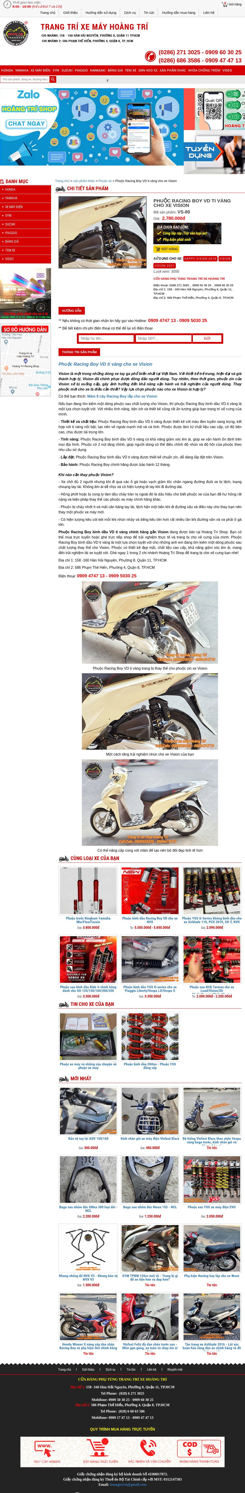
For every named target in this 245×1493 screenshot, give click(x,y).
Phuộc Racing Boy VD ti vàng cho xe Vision (105, 364)
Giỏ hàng (235, 4)
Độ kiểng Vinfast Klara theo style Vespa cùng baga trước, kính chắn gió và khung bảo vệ (212, 1142)
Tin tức (149, 12)
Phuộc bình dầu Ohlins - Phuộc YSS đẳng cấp (150, 1066)
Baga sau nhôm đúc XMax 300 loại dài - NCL (88, 1209)
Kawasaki (97, 70)
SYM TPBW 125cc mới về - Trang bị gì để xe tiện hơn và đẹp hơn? (150, 1278)
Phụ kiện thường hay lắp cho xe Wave (211, 1276)
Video (227, 70)
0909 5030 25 (193, 320)
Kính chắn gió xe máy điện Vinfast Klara (150, 1138)
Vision (225, 258)
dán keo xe (148, 70)
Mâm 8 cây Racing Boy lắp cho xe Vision (122, 396)
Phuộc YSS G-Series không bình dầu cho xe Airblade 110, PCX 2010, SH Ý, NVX (212, 920)
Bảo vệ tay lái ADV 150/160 (88, 1138)
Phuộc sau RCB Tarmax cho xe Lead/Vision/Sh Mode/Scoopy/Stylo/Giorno (212, 990)
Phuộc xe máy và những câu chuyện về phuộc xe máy (88, 1066)
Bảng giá (115, 70)
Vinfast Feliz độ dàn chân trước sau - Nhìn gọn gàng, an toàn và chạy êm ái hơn (150, 1348)
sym (56, 70)
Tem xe (130, 70)
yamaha (21, 70)
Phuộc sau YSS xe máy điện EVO (212, 1207)
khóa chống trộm (204, 70)
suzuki (67, 70)
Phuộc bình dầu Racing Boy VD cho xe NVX (150, 920)
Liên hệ (208, 12)
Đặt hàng (170, 249)
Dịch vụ (130, 12)
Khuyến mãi (174, 1369)
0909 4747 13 (162, 320)
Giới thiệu (70, 12)
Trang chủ (47, 12)
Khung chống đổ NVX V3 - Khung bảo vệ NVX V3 (88, 1278)
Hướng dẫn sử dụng (101, 12)
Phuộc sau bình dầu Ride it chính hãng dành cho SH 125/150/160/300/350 (88, 989)
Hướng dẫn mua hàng (178, 12)
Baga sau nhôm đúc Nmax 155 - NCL (150, 1207)
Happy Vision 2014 (200, 258)
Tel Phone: (109, 1393)
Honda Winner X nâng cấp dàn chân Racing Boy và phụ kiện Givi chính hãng (88, 1346)
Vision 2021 (164, 265)
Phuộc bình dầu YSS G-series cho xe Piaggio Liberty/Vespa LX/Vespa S (150, 989)
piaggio (81, 70)
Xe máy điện (40, 70)
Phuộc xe (105, 181)
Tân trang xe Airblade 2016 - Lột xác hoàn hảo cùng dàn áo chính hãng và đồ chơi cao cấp (212, 1348)
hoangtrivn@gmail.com (128, 1484)
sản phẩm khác (173, 70)
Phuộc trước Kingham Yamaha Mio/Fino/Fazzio (88, 920)
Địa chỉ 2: (83, 1405)
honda (7, 70)
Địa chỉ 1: (78, 1387)
